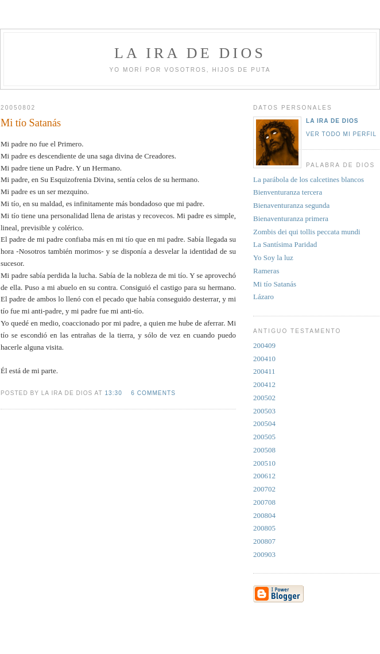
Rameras (266, 270)
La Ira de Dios (332, 121)
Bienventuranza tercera (287, 192)
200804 (264, 515)
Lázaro (263, 296)
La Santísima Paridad (285, 244)
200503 (264, 411)
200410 (264, 358)
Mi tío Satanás (274, 284)
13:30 (113, 393)
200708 (264, 502)
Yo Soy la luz (273, 257)
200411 (264, 371)
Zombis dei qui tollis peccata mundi (306, 231)
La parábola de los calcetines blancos (308, 179)
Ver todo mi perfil (341, 134)
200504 (264, 423)
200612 (264, 475)
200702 (264, 489)
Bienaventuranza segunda (291, 205)
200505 (264, 436)
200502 (264, 397)
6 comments (153, 393)
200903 (264, 554)
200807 (264, 541)
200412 (264, 384)
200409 (264, 345)
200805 (264, 528)
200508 (264, 450)
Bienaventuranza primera (290, 218)
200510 (264, 463)
